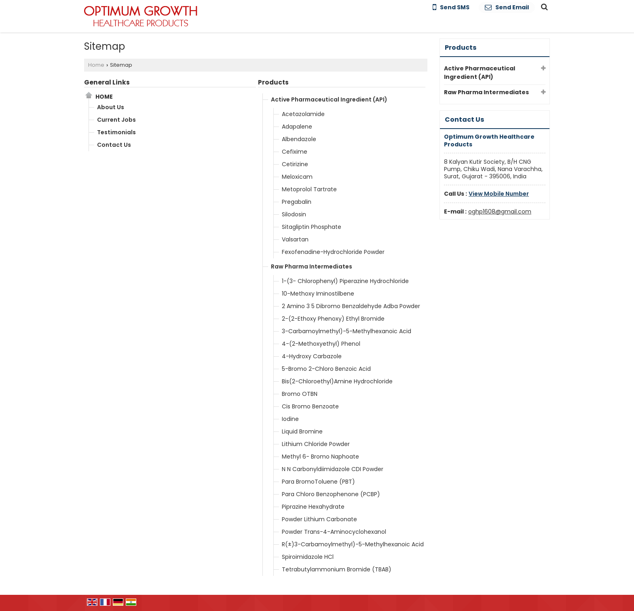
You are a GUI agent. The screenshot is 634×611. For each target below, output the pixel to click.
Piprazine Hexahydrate (313, 507)
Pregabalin (296, 202)
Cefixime (294, 152)
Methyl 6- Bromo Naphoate (320, 456)
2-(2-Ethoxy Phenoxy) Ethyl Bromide (333, 319)
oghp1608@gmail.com (499, 211)
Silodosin (294, 214)
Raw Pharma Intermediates (311, 266)
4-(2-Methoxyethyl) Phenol (321, 344)
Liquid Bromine (302, 431)
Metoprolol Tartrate (309, 189)
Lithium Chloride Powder (316, 444)
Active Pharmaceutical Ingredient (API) (329, 99)
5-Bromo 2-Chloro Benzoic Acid (326, 369)
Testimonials (116, 132)
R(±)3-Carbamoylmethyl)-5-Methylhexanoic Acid (353, 544)
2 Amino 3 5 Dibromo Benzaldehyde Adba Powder (351, 306)
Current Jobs (116, 120)
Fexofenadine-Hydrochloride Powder (333, 252)
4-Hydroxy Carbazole (312, 356)
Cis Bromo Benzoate (310, 406)
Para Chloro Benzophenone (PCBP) (331, 494)
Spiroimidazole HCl (308, 557)
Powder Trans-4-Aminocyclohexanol (334, 532)
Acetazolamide (303, 114)
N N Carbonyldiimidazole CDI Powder (332, 469)
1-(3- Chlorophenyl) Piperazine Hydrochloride (345, 281)
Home (96, 64)
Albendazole (299, 139)
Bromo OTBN (299, 394)
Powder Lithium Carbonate (319, 519)
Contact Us (114, 145)
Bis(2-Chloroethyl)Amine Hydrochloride (337, 381)
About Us (110, 107)
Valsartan (295, 239)
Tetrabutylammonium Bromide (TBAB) (336, 569)
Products (273, 82)
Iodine (290, 419)
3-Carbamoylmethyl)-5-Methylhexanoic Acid (346, 331)
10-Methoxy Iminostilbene (318, 294)
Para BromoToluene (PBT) (318, 482)
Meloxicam (297, 177)
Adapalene (297, 127)
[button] (499, 194)
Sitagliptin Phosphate (311, 227)
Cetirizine (295, 164)
